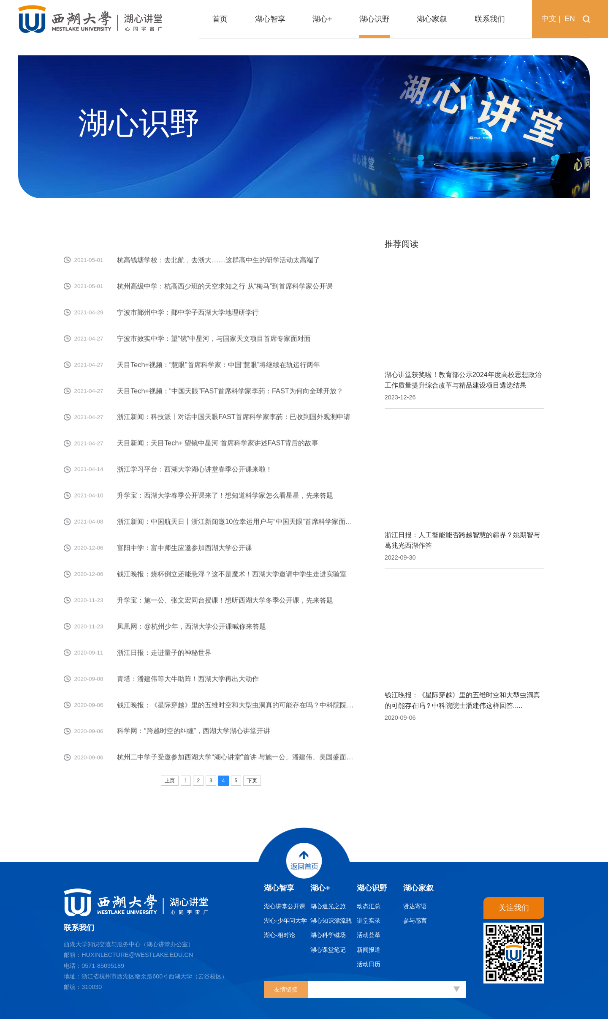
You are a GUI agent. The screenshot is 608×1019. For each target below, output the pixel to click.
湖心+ (320, 888)
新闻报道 (368, 949)
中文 (548, 18)
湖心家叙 (418, 888)
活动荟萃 (368, 935)
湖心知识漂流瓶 (331, 920)
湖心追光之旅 (328, 906)
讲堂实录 (368, 920)
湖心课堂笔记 (328, 949)
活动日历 (368, 964)
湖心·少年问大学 (285, 920)
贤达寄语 (415, 906)
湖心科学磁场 (328, 935)
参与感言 (415, 920)
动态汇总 (368, 906)
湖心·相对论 (279, 935)
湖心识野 (372, 888)
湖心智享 (279, 888)
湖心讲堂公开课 (284, 906)
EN (570, 18)
